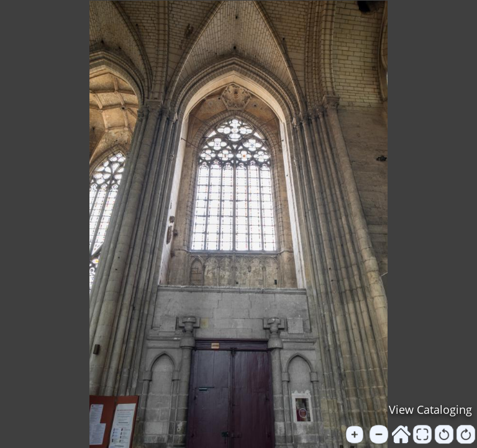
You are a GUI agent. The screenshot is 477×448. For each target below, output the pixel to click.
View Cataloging (430, 409)
